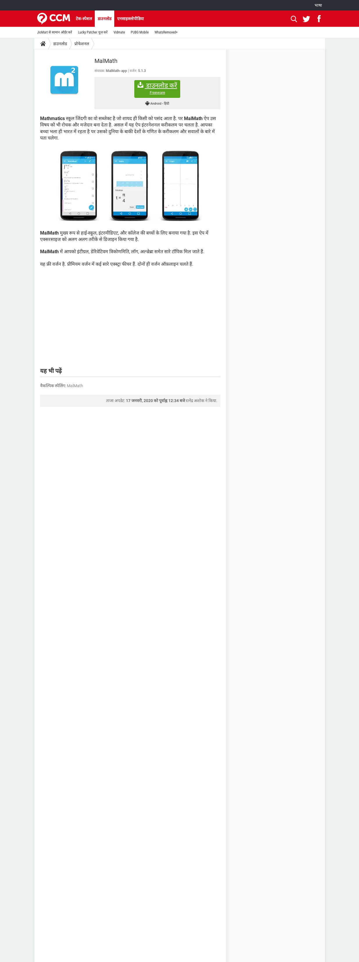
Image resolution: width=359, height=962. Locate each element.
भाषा (318, 5)
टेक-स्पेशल (84, 18)
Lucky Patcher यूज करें (93, 32)
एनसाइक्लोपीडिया (130, 18)
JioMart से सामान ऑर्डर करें (54, 32)
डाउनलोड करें (157, 88)
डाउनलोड (104, 18)
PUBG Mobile (140, 32)
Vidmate (119, 32)
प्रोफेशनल (81, 43)
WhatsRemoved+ (166, 32)
